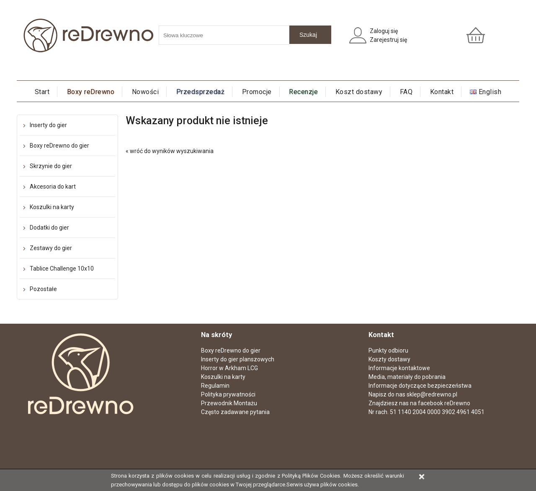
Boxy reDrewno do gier (59, 145)
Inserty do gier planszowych (237, 359)
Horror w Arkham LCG (229, 368)
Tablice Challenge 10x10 (62, 268)
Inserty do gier (48, 125)
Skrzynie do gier (51, 166)
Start (42, 92)
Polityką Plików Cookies (311, 476)
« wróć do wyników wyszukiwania (170, 151)
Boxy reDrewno (91, 92)
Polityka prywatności (228, 394)
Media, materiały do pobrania (407, 376)
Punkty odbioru (388, 350)
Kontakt (442, 92)
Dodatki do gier (49, 227)
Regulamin (215, 385)
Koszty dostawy (389, 359)
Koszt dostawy (359, 92)
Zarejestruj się (388, 39)
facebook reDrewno (444, 403)
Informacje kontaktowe (399, 368)
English (490, 92)
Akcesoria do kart (53, 186)
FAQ (406, 92)
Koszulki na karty (52, 207)
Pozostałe (43, 289)
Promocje (257, 92)
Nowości (145, 92)
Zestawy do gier (51, 248)
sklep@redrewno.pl (432, 394)
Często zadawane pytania (235, 412)
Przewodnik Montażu (229, 403)
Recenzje (303, 92)
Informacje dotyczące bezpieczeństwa (420, 385)
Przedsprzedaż (200, 92)
